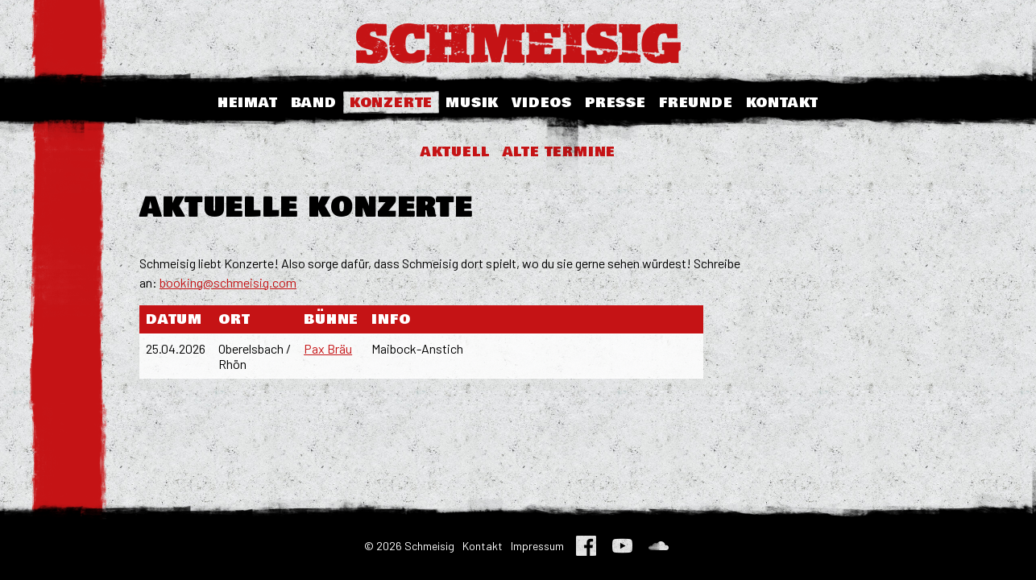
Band (314, 103)
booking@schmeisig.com (228, 282)
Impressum (537, 546)
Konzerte (391, 103)
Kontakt (782, 103)
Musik (472, 103)
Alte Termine (559, 152)
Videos (542, 103)
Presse (615, 103)
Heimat (248, 103)
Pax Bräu (328, 348)
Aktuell (455, 152)
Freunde (696, 103)
